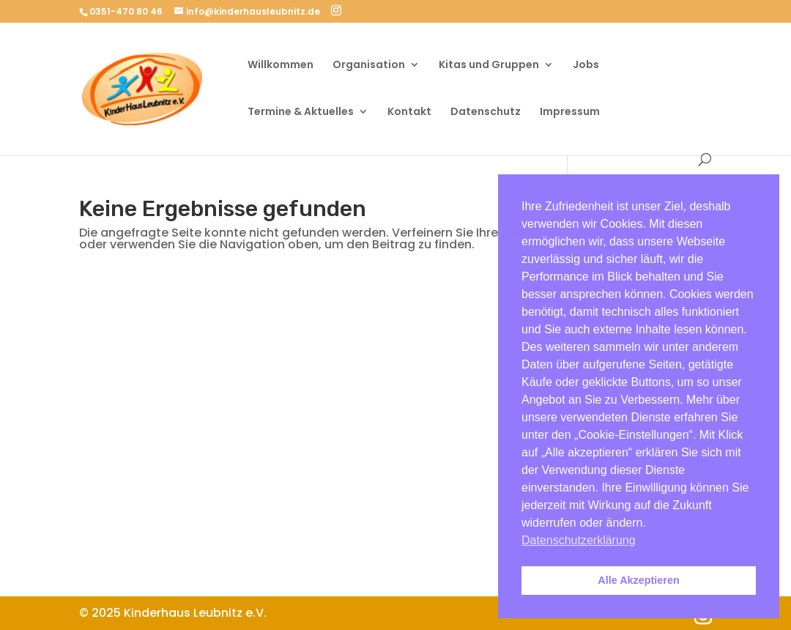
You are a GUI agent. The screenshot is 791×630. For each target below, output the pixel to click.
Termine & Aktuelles (301, 112)
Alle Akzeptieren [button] (638, 580)
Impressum (570, 112)
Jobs (586, 65)
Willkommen (280, 65)
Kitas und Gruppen (489, 65)
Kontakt (409, 112)
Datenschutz (485, 112)
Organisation (369, 65)
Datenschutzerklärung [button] (578, 540)
